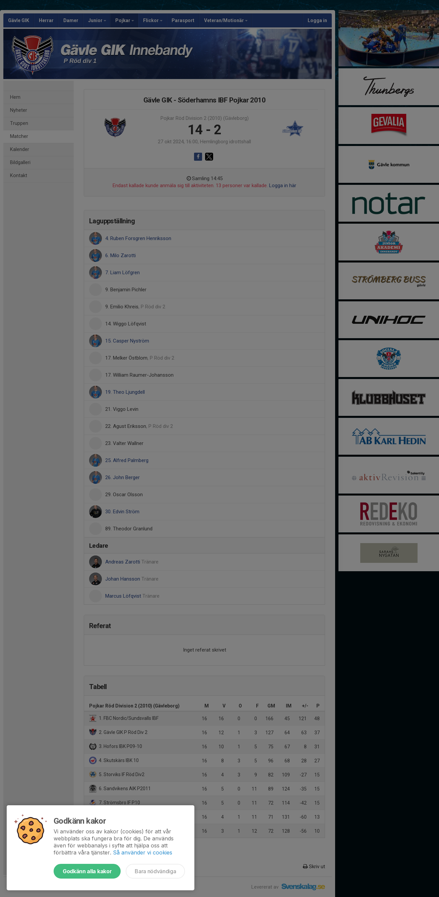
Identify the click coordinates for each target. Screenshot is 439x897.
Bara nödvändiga (155, 871)
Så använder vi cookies (142, 852)
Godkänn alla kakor (87, 871)
